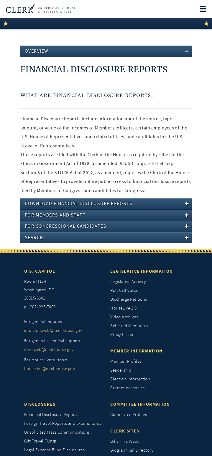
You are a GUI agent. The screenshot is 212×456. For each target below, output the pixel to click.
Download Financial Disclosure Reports (78, 204)
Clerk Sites (124, 431)
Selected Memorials (129, 326)
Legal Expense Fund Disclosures (54, 450)
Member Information (136, 351)
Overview (37, 51)
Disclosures (40, 404)
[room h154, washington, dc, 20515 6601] (63, 290)
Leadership (120, 370)
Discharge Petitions (128, 299)
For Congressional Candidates (65, 226)
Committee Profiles (128, 414)
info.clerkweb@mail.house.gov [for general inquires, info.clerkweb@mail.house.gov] (53, 330)
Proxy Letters (122, 334)
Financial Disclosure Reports (51, 414)
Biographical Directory (132, 450)
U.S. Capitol (39, 271)
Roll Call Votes (124, 290)
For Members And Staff (55, 215)
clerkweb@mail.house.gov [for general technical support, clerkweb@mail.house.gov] (49, 349)
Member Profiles (125, 361)
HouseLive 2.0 (123, 308)
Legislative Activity (128, 281)
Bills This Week (124, 441)
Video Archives (124, 317)
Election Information (130, 379)
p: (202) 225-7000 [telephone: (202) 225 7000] (40, 307)
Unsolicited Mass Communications (57, 432)
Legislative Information (141, 271)
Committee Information (140, 404)
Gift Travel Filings (40, 441)
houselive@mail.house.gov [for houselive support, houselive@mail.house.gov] (49, 369)
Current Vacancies (127, 388)
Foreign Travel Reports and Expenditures (62, 423)
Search (34, 238)
